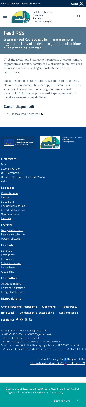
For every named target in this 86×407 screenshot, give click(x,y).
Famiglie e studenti (12, 230)
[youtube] (21, 319)
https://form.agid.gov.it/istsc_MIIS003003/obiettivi (52, 345)
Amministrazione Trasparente (19, 307)
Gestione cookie (68, 312)
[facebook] (17, 319)
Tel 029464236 (9, 334)
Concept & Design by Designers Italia (62, 359)
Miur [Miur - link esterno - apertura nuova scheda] (3, 164)
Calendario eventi (11, 263)
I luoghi (5, 197)
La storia (6, 218)
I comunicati (8, 255)
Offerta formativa (11, 283)
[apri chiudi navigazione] (5, 17)
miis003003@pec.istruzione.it (23, 338)
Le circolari (7, 259)
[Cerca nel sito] (78, 16)
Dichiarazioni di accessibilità (37, 312)
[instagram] (26, 319)
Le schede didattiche (13, 288)
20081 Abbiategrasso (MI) (32, 330)
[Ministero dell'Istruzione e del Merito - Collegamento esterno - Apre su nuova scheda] (20, 3)
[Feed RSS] (30, 319)
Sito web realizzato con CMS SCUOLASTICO (57, 363)
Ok (78, 401)
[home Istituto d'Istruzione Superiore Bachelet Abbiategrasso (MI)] (33, 16)
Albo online (7, 271)
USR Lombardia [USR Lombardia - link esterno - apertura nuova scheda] (10, 173)
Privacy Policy (69, 307)
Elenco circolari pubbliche (27, 114)
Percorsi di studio (10, 238)
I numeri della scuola (13, 206)
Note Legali (8, 312)
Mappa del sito (11, 298)
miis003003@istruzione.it (38, 334)
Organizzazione (10, 214)
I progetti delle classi (13, 292)
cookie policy (56, 392)
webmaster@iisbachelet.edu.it (70, 349)
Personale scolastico (13, 234)
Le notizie (6, 250)
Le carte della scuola (13, 210)
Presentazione (9, 193)
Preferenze (62, 401)
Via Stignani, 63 (9, 330)
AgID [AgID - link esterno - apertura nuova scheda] (4, 181)
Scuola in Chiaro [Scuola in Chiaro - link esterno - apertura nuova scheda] (10, 168)
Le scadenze (8, 267)
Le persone (7, 201)
